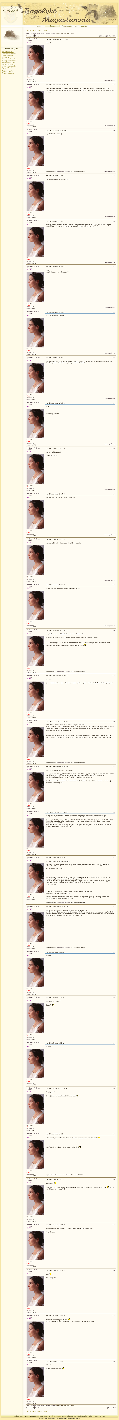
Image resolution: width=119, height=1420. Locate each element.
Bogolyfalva (5, 57)
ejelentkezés (7, 71)
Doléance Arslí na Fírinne (46, 34)
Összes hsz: (30, 81)
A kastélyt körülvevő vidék (9, 59)
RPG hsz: (29, 79)
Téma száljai (104, 36)
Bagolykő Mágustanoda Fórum (36, 30)
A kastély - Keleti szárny (8, 62)
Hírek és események (7, 55)
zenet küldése (8, 73)
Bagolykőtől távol (7, 68)
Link (113, 39)
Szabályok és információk (9, 53)
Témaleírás (112, 36)
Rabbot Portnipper (56, 1416)
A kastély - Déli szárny (8, 64)
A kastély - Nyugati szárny (9, 66)
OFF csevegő (31, 34)
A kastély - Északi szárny (9, 60)
